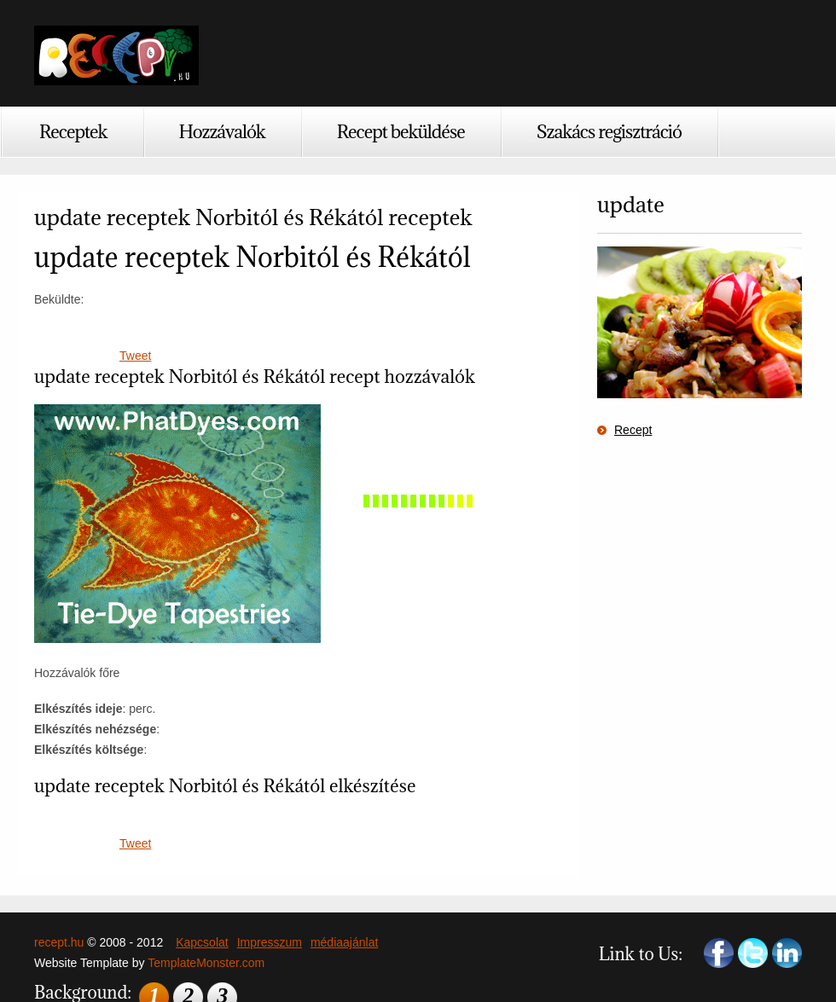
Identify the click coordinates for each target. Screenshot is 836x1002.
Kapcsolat (202, 942)
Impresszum (269, 942)
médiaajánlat (344, 942)
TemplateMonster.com (206, 963)
